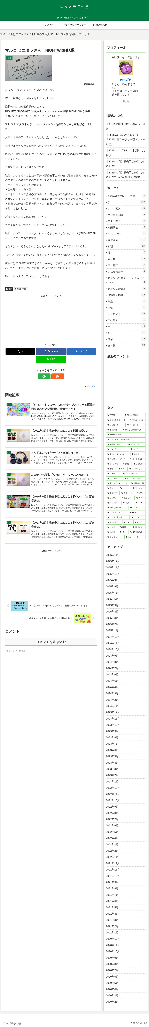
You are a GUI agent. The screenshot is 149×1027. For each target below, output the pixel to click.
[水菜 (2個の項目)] (128, 522)
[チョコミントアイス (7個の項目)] (117, 459)
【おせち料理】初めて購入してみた (125, 126)
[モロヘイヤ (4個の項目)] (127, 493)
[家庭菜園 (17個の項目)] (113, 430)
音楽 (9, 289)
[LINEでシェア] (51, 359)
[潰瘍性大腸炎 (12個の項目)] (116, 444)
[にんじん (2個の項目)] (115, 537)
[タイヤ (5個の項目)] (112, 488)
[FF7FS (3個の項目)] (137, 513)
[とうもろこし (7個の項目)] (137, 459)
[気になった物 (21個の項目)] (137, 420)
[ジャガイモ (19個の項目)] (136, 425)
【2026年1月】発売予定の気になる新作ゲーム (125, 164)
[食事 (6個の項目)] (122, 469)
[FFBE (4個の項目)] (140, 503)
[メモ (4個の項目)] (141, 493)
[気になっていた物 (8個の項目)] (118, 454)
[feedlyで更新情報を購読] (47, 376)
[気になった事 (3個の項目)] (117, 513)
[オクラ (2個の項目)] (112, 527)
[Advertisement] (51, 318)
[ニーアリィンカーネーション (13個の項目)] (126, 439)
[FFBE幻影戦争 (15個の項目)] (126, 434)
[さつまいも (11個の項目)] (136, 444)
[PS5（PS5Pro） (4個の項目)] (117, 508)
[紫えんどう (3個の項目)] (114, 522)
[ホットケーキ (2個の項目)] (135, 537)
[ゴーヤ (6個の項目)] (113, 474)
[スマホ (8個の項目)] (138, 454)
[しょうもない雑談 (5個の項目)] (135, 478)
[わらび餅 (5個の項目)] (123, 483)
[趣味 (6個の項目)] (111, 469)
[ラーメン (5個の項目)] (139, 488)
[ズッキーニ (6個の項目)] (114, 478)
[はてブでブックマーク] (81, 351)
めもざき (126, 79)
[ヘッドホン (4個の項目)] (113, 503)
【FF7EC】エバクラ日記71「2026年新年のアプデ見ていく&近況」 (125, 139)
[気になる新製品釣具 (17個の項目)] (134, 430)
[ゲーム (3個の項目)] (138, 517)
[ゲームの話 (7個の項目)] (113, 464)
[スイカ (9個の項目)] (138, 449)
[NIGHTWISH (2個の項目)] (137, 532)
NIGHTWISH (21, 289)
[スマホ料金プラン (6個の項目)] (134, 474)
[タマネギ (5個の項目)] (112, 493)
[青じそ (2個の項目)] (139, 522)
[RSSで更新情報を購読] (54, 376)
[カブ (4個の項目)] (140, 498)
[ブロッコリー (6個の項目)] (137, 469)
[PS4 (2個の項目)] (123, 532)
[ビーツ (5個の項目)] (125, 488)
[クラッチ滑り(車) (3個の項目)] (118, 517)
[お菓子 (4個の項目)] (128, 503)
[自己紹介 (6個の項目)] (139, 464)
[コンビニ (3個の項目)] (137, 508)
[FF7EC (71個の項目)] (114, 415)
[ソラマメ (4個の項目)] (113, 498)
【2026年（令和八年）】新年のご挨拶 (126, 153)
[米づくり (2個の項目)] (139, 527)
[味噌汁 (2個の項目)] (125, 527)
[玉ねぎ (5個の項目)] (111, 483)
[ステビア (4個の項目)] (128, 498)
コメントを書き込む (51, 643)
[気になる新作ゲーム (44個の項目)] (117, 420)
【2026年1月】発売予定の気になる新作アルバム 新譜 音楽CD (125, 175)
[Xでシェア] (20, 351)
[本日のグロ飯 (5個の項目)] (138, 483)
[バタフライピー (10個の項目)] (117, 449)
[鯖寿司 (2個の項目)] (112, 532)
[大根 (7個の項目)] (127, 464)
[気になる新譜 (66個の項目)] (135, 415)
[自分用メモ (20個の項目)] (116, 425)
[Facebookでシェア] (51, 351)
